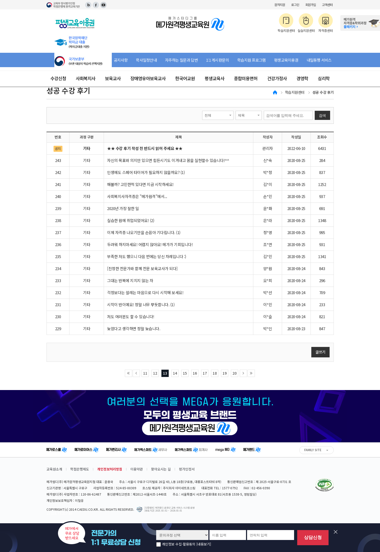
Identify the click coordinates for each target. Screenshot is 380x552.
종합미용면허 (246, 78)
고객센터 (327, 4)
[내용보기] (203, 544)
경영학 (302, 78)
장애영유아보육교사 (148, 78)
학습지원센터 (295, 92)
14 (175, 373)
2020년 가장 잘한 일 (123, 208)
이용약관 (136, 469)
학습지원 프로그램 (251, 60)
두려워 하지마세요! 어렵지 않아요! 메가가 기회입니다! (150, 244)
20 (234, 373)
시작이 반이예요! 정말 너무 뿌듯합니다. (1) (140, 304)
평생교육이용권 (286, 60)
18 (215, 373)
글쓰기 (320, 352)
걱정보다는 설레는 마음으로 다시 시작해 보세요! (145, 292)
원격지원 (279, 4)
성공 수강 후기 (323, 92)
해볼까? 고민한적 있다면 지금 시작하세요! (140, 184)
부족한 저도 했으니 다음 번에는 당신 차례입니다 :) (146, 256)
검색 (322, 115)
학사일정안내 (146, 60)
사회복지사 (85, 78)
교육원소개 (54, 469)
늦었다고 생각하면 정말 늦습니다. (133, 328)
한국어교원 (185, 78)
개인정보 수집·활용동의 (186, 544)
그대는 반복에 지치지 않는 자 (130, 280)
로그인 (295, 4)
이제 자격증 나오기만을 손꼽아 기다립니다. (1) (143, 232)
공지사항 (121, 60)
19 (225, 373)
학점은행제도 (79, 469)
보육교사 (113, 78)
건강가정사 (277, 78)
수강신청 (58, 78)
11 (145, 373)
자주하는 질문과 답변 (181, 60)
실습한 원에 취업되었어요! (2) (130, 220)
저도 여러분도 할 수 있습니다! (130, 316)
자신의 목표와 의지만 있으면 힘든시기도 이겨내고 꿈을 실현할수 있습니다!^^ (168, 160)
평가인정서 (187, 469)
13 (165, 373)
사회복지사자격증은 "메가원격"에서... (137, 196)
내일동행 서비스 (319, 60)
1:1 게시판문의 (217, 60)
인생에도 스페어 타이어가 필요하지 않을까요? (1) (146, 172)
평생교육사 (214, 78)
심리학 (324, 78)
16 (195, 373)
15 (185, 373)
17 (205, 373)
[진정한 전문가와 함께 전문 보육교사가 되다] (142, 268)
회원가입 (310, 4)
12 (155, 373)
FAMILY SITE (312, 450)
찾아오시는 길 (161, 469)
